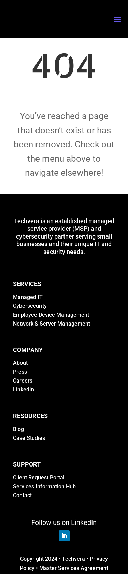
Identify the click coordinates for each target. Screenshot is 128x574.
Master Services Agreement (73, 568)
